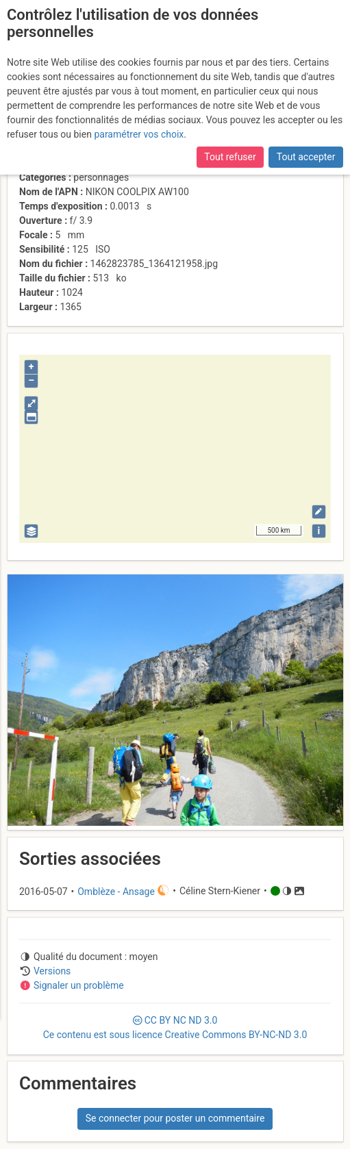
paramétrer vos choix (139, 134)
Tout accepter (306, 156)
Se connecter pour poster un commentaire (175, 1118)
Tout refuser (229, 156)
